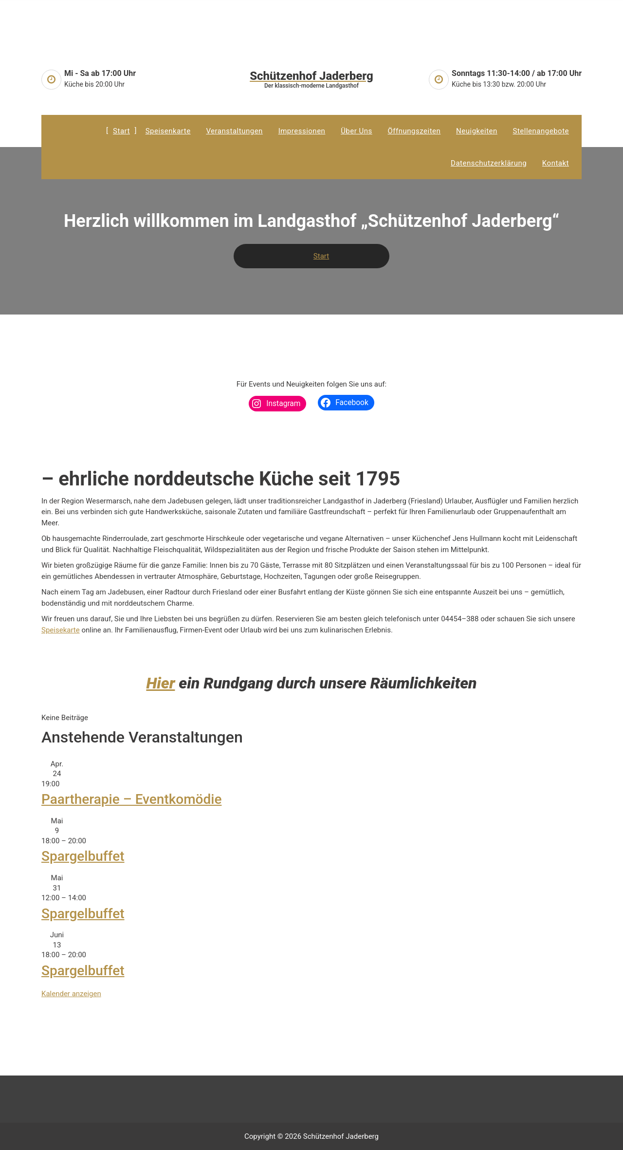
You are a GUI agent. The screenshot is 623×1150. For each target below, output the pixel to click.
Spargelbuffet (83, 856)
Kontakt (555, 163)
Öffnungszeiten (414, 131)
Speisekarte (60, 630)
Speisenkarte (168, 131)
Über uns (356, 131)
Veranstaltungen (234, 131)
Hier (160, 683)
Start (121, 131)
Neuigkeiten (476, 131)
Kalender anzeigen (71, 993)
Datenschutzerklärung (489, 163)
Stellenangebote (541, 131)
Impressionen (302, 131)
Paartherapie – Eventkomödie (131, 799)
